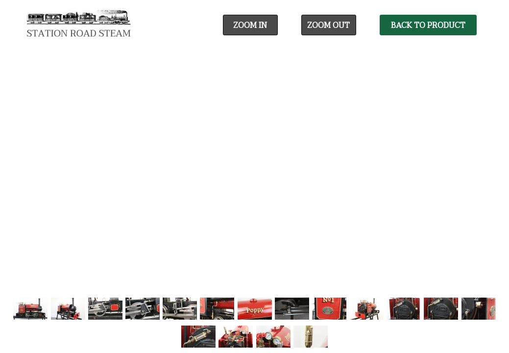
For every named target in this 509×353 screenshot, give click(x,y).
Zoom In (250, 25)
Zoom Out (328, 25)
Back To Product (428, 25)
